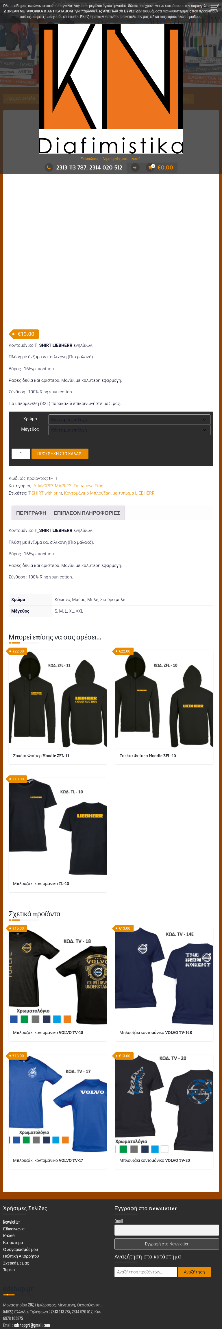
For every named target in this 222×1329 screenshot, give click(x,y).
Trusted (129, 1296)
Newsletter (11, 1167)
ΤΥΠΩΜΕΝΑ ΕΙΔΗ (131, 1307)
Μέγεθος (30, 374)
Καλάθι (9, 1180)
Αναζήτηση (194, 1217)
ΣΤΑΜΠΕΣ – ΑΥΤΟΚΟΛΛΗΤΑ (179, 1307)
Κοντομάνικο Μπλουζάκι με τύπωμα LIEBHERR (109, 438)
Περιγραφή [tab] (31, 457)
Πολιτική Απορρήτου (21, 1201)
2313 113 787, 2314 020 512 (83, 167)
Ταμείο (9, 1214)
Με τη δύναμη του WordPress (84, 1296)
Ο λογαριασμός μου (20, 1194)
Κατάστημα (13, 1187)
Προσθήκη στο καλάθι (60, 399)
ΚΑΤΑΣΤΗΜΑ (29, 1307)
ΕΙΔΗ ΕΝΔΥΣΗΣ (94, 1307)
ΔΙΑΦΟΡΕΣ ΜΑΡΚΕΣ (52, 431)
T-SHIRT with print (45, 438)
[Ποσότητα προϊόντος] (21, 399)
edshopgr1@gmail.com (32, 1270)
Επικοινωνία (14, 1173)
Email (118, 1166)
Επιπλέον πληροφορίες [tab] (86, 457)
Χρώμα (30, 364)
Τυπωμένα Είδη (88, 431)
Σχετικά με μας (16, 1207)
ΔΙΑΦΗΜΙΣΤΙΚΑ (60, 1307)
